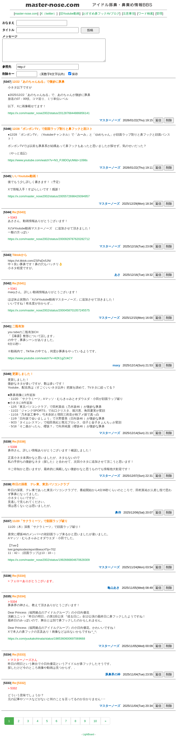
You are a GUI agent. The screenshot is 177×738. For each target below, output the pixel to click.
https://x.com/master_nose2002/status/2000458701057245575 (49, 310)
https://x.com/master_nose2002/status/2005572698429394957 (49, 196)
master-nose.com (26, 13)
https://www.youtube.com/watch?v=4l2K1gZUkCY (40, 358)
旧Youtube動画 (70, 13)
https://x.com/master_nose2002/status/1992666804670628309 (49, 560)
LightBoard (88, 734)
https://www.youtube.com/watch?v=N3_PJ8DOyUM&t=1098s (48, 160)
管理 (159, 13)
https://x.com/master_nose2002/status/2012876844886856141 (49, 113)
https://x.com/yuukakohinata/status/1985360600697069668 (46, 638)
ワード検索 (145, 13)
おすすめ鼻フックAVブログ (101, 13)
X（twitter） (49, 13)
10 (95, 721)
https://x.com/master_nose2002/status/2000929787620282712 (49, 239)
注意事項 (129, 13)
